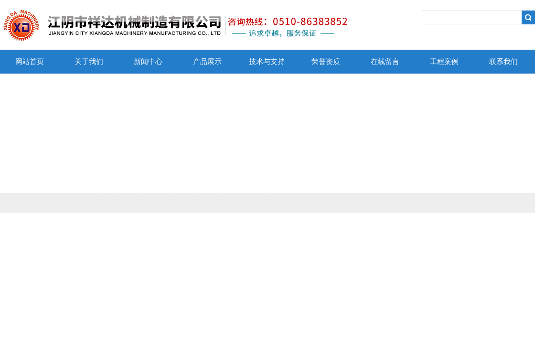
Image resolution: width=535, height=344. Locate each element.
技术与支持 (267, 61)
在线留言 (385, 61)
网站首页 (29, 61)
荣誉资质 (325, 61)
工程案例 (444, 61)
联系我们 (503, 61)
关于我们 (89, 61)
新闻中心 (148, 61)
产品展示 (207, 61)
